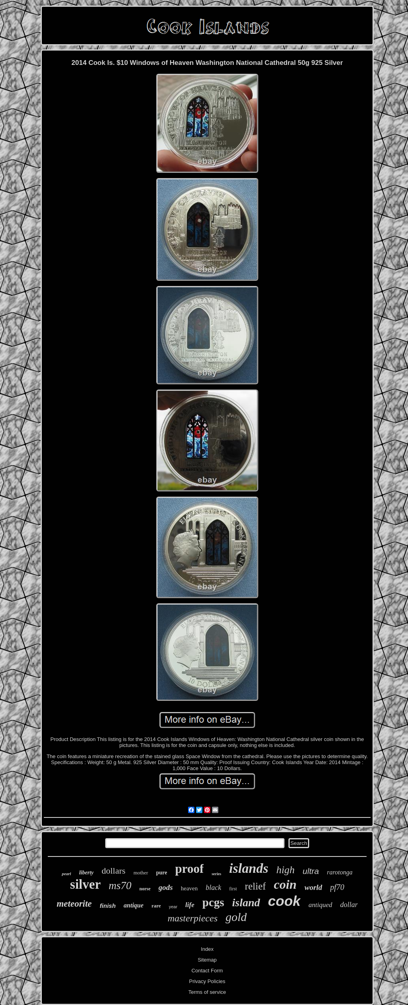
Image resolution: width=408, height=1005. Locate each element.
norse (145, 889)
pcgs (213, 902)
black (213, 888)
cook (284, 901)
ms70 (120, 886)
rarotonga (339, 872)
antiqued (320, 905)
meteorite (74, 904)
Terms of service (207, 992)
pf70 (337, 887)
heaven (189, 888)
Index (207, 949)
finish (108, 905)
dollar (349, 905)
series (216, 874)
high (285, 870)
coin (285, 884)
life (189, 905)
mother (140, 873)
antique (133, 905)
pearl (66, 873)
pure (161, 873)
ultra (311, 871)
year (173, 906)
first (233, 889)
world (313, 887)
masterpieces (193, 918)
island (246, 902)
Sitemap (207, 960)
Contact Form (207, 971)
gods (166, 887)
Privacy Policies (207, 981)
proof (189, 869)
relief (255, 886)
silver (85, 884)
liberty (86, 873)
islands (248, 868)
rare (156, 906)
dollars (114, 871)
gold (236, 916)
